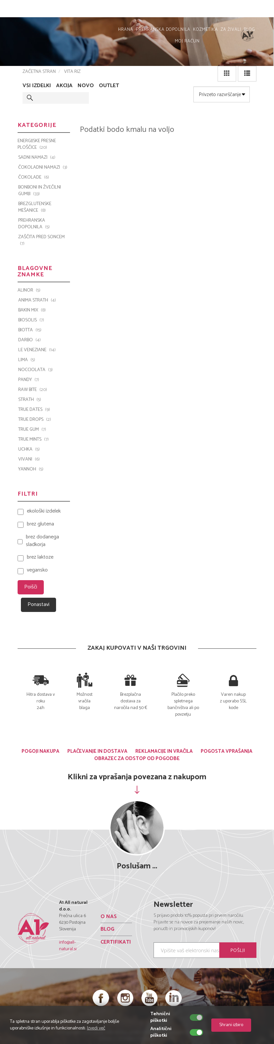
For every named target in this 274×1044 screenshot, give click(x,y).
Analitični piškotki (160, 1032)
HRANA (125, 29)
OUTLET (109, 86)
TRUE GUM (32, 429)
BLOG (249, 29)
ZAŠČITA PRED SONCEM (41, 240)
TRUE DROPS (34, 419)
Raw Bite (32, 390)
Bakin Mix (32, 310)
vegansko (37, 570)
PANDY (28, 380)
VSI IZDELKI (37, 86)
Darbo (29, 340)
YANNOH (30, 469)
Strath (29, 400)
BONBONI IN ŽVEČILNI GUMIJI (39, 190)
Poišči (30, 586)
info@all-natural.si (68, 946)
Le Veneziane (37, 350)
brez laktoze (40, 557)
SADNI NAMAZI (36, 157)
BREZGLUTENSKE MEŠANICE (34, 207)
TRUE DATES (34, 410)
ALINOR (29, 290)
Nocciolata (35, 370)
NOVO (86, 86)
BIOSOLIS (31, 320)
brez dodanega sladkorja (42, 541)
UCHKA (29, 449)
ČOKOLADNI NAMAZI (42, 167)
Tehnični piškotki (160, 1017)
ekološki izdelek (44, 511)
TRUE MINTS (33, 439)
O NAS (109, 916)
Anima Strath (37, 300)
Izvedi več (96, 1028)
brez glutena (40, 524)
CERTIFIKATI (116, 942)
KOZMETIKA (205, 29)
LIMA (26, 360)
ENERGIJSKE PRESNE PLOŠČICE (37, 144)
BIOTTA (29, 330)
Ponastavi (38, 604)
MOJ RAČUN (253, 10)
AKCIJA (64, 86)
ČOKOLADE (33, 177)
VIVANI (29, 459)
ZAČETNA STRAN (39, 72)
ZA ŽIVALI (231, 29)
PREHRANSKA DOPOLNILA (163, 29)
